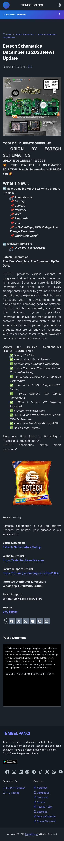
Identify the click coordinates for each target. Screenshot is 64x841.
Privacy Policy (43, 806)
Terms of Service (45, 816)
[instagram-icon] (14, 772)
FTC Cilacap (11, 792)
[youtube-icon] (61, 772)
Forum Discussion (45, 821)
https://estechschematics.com (23, 560)
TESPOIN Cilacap (14, 787)
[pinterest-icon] (27, 772)
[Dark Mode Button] (59, 5)
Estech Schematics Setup (22, 547)
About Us (40, 787)
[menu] (6, 5)
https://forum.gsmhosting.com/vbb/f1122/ (31, 573)
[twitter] (19, 621)
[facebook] (12, 621)
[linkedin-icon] (21, 772)
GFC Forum (10, 611)
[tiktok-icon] (41, 772)
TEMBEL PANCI (16, 733)
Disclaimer (41, 797)
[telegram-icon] (34, 772)
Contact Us (41, 792)
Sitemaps (40, 811)
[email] (47, 621)
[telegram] (33, 621)
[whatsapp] (26, 621)
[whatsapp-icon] (54, 772)
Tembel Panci (32, 5)
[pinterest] (40, 621)
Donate (39, 802)
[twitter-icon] (47, 772)
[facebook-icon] (7, 772)
